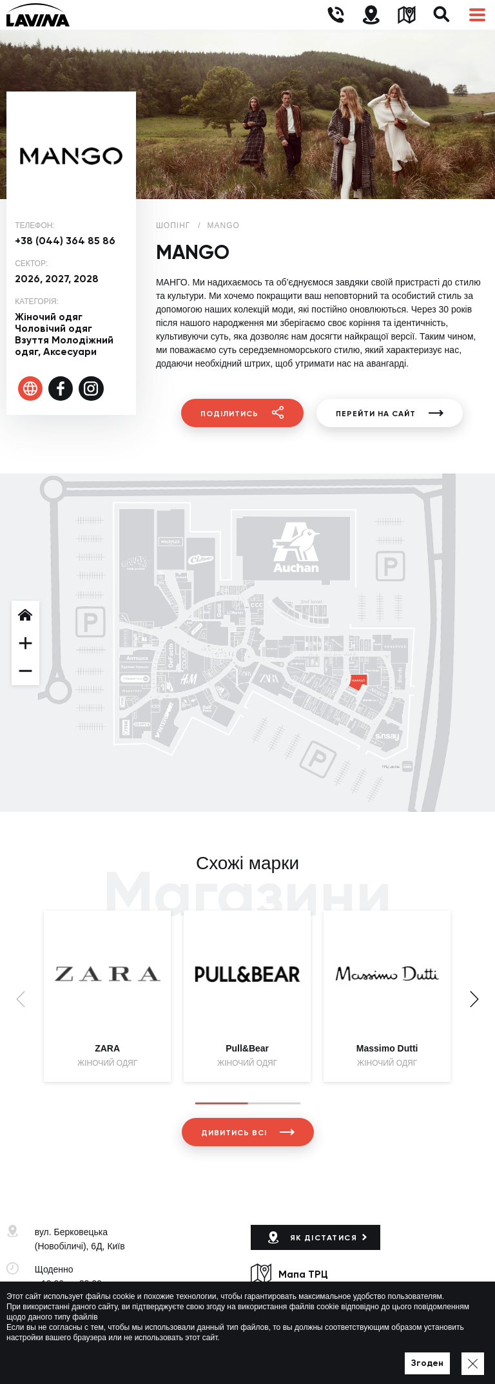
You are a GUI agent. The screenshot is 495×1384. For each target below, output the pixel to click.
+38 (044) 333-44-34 (76, 1307)
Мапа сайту (361, 1356)
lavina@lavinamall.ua (78, 1321)
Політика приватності (290, 1356)
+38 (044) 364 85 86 (65, 241)
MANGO (224, 225)
